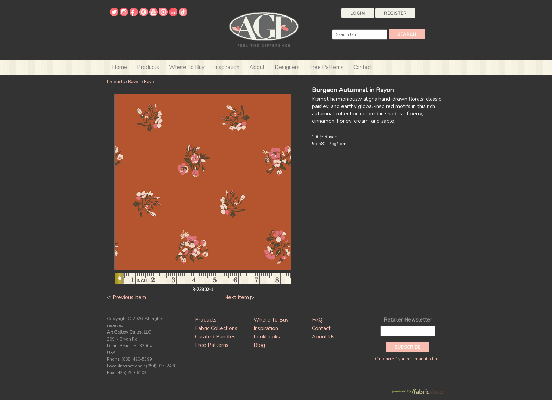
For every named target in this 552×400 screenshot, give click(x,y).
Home (119, 67)
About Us (323, 336)
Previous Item (129, 297)
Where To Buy (271, 319)
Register (395, 13)
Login (357, 13)
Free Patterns (326, 67)
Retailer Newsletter (408, 319)
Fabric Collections (216, 328)
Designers (287, 67)
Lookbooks (266, 336)
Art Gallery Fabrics (263, 28)
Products (116, 81)
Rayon (134, 81)
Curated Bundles (215, 336)
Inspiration (226, 67)
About (257, 67)
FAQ (317, 319)
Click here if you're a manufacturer (408, 359)
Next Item (236, 297)
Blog (259, 345)
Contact (362, 67)
